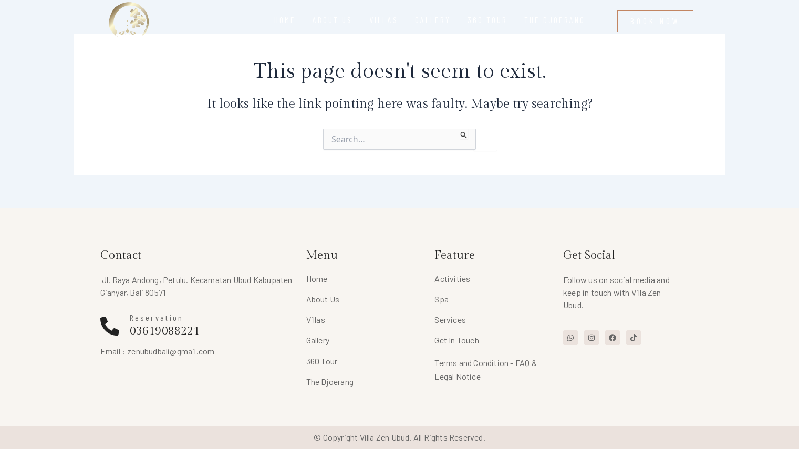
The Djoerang (330, 382)
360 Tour (322, 361)
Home (317, 279)
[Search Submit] (464, 134)
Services (450, 320)
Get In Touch (456, 340)
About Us (323, 299)
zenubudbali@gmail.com (170, 351)
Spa (441, 299)
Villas (315, 320)
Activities (452, 279)
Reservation (157, 317)
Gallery (317, 340)
